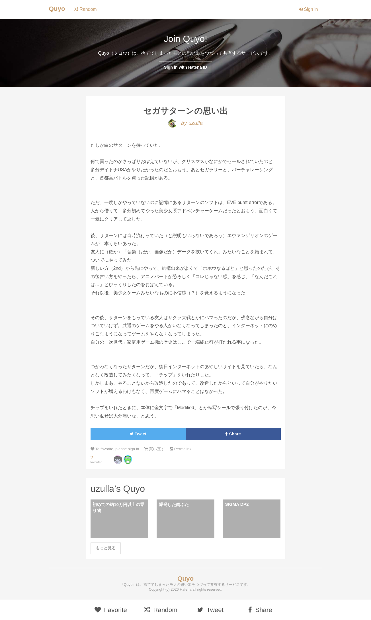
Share (233, 433)
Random (85, 9)
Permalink (180, 449)
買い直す (154, 449)
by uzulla (185, 123)
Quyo (57, 8)
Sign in (308, 9)
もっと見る (106, 548)
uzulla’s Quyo (118, 489)
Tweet (138, 433)
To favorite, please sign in (115, 449)
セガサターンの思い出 (185, 110)
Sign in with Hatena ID (185, 67)
